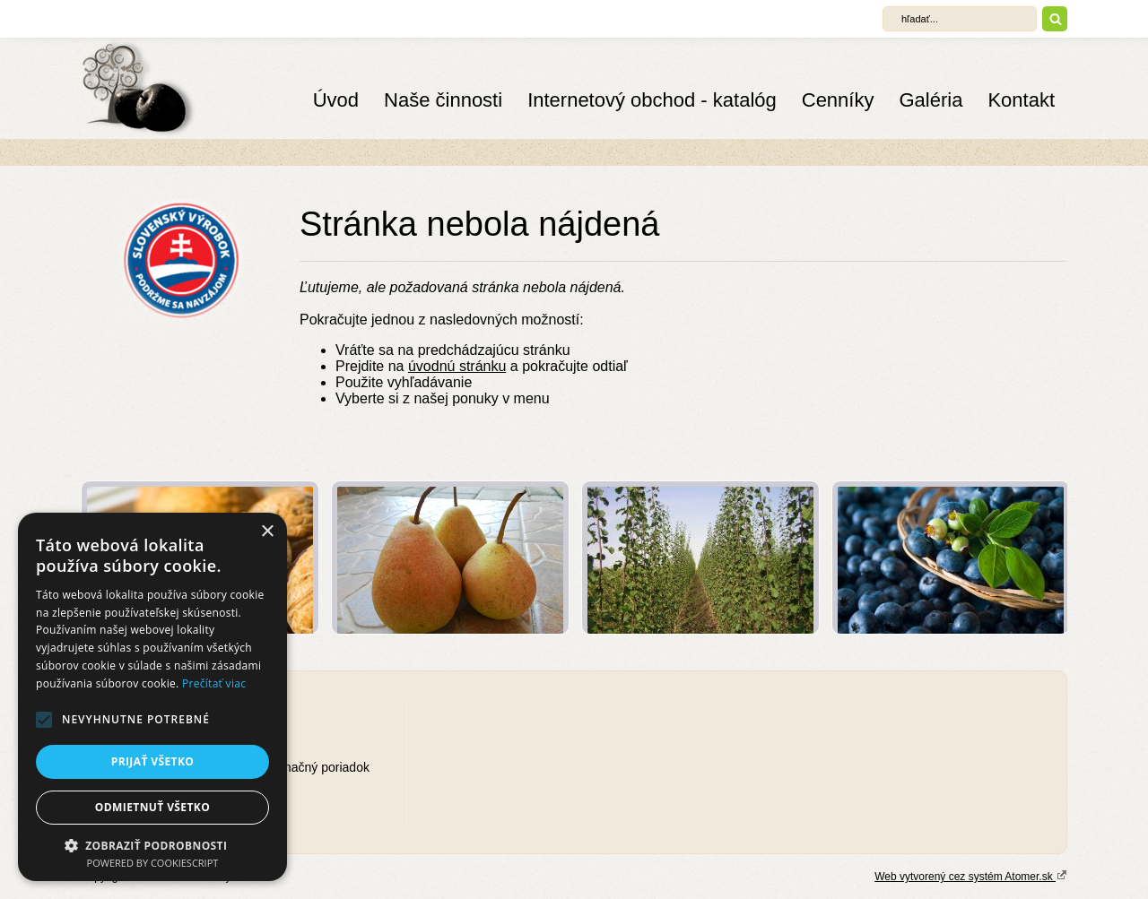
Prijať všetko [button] (153, 761)
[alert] (152, 697)
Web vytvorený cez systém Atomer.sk (970, 876)
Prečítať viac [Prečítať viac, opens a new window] (214, 683)
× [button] (267, 532)
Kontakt (1021, 100)
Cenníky (838, 100)
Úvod (336, 100)
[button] (44, 720)
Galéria (930, 100)
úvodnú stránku (457, 366)
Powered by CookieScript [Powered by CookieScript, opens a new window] (153, 862)
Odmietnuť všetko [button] (152, 807)
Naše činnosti (443, 100)
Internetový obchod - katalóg (652, 100)
